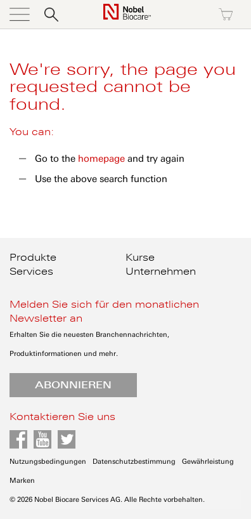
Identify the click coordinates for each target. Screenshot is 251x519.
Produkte (33, 257)
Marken (22, 480)
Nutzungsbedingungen (48, 461)
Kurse (140, 257)
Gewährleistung (208, 461)
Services (31, 271)
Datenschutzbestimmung (134, 461)
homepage (101, 158)
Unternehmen (161, 271)
